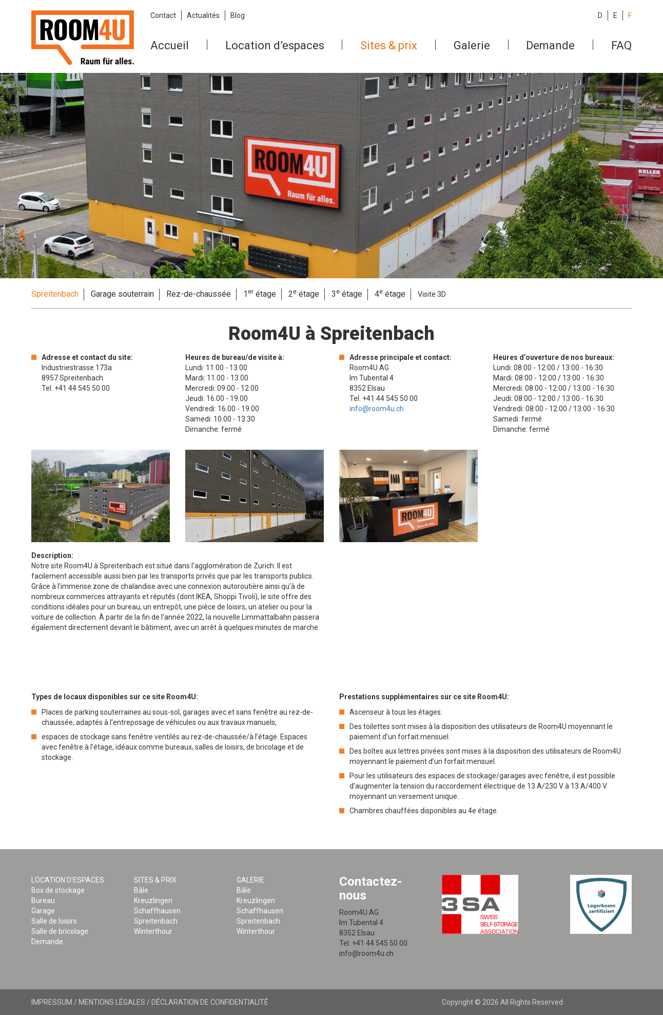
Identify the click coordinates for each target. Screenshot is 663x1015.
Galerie (472, 45)
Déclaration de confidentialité (209, 1002)
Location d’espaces (274, 45)
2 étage (303, 294)
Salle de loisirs (54, 921)
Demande (550, 45)
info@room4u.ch (376, 409)
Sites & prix (388, 45)
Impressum (51, 1002)
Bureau (43, 900)
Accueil (169, 45)
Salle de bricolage (59, 931)
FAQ (621, 45)
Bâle (141, 890)
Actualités (203, 15)
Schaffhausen (157, 911)
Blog (237, 15)
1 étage (259, 294)
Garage (43, 911)
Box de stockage (58, 890)
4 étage (390, 294)
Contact (163, 15)
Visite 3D (432, 294)
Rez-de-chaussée (198, 294)
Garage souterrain (122, 294)
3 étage (347, 294)
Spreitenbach (55, 294)
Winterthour (153, 931)
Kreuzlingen (153, 900)
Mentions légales (112, 1002)
